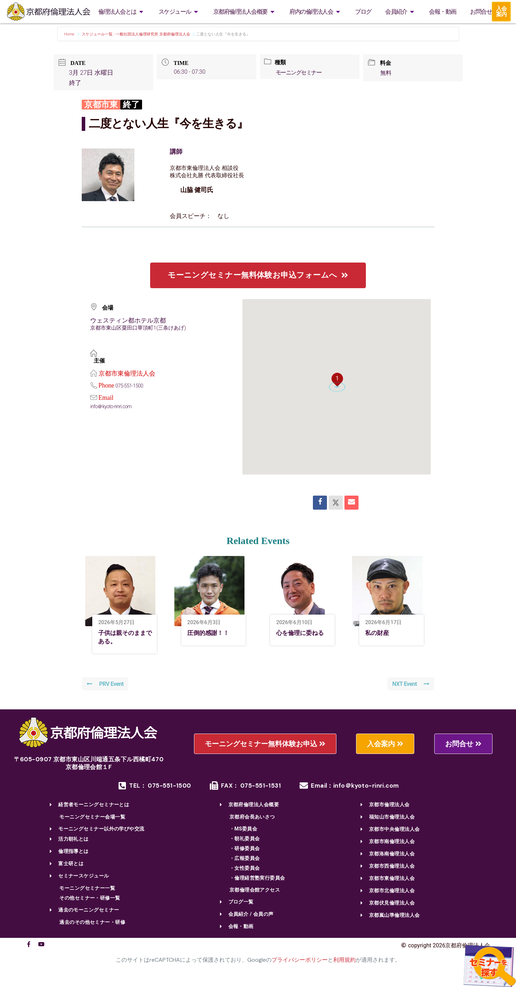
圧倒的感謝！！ (211, 633)
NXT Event (409, 686)
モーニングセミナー (301, 72)
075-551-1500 (130, 386)
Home (69, 34)
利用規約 (344, 962)
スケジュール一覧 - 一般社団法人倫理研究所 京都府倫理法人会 (136, 34)
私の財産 (379, 633)
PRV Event (106, 686)
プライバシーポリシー (300, 962)
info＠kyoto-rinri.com (112, 406)
